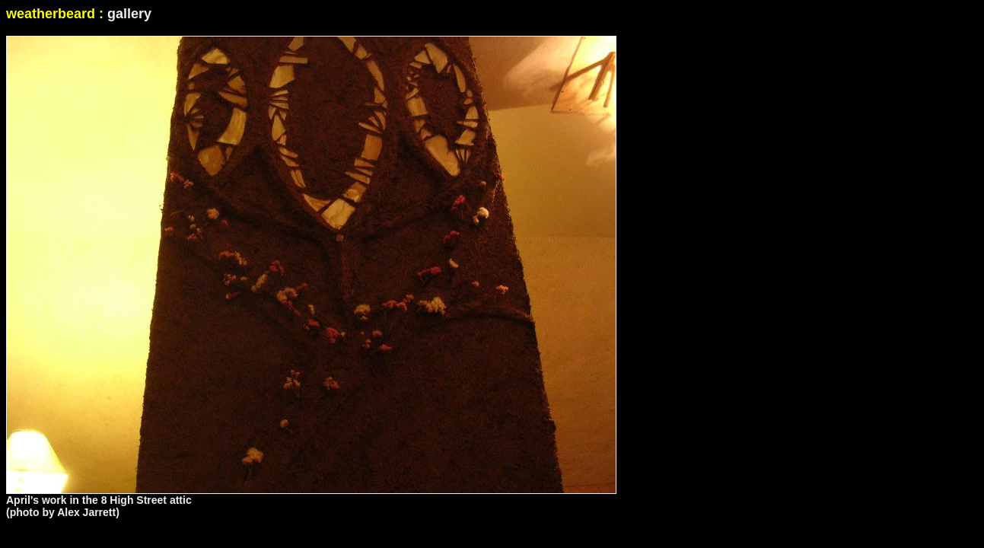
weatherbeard (50, 13)
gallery (129, 13)
